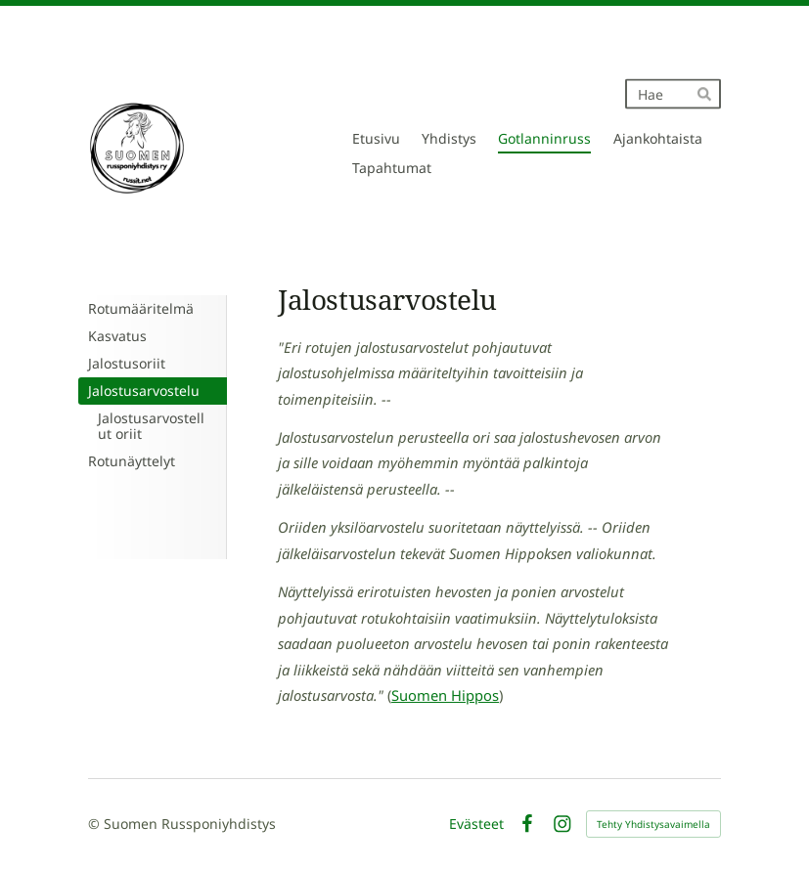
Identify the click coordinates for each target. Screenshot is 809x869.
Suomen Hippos (445, 695)
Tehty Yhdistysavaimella (653, 824)
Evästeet (476, 824)
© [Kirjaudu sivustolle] (96, 823)
